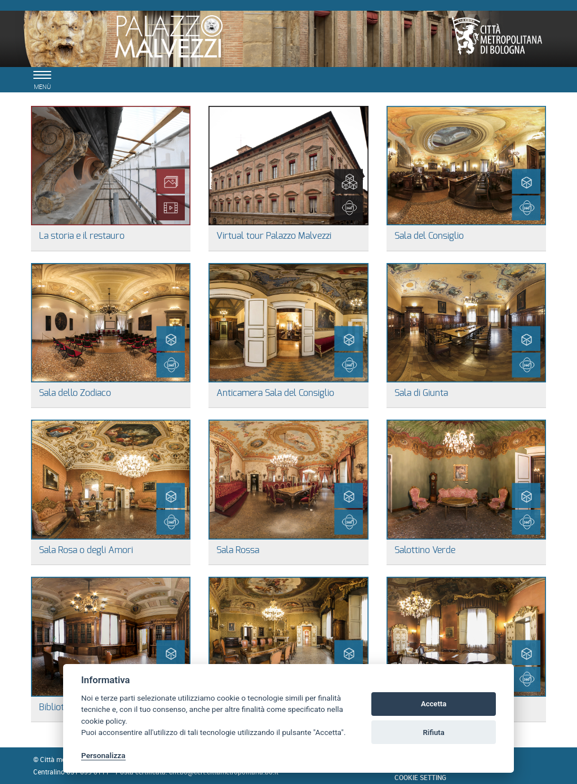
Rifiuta (433, 732)
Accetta (433, 704)
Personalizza (103, 755)
